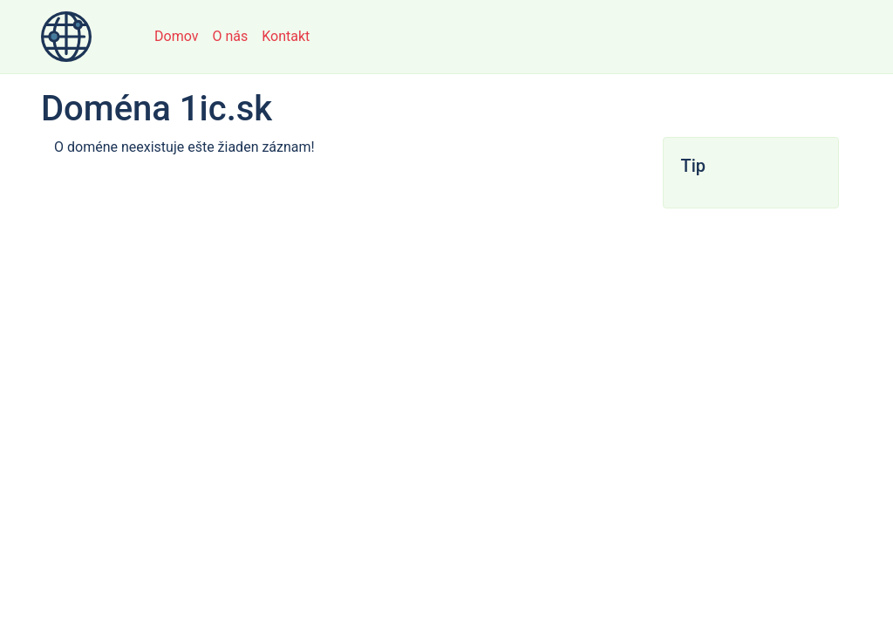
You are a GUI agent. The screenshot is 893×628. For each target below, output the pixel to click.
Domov (176, 36)
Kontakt (286, 36)
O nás (230, 36)
